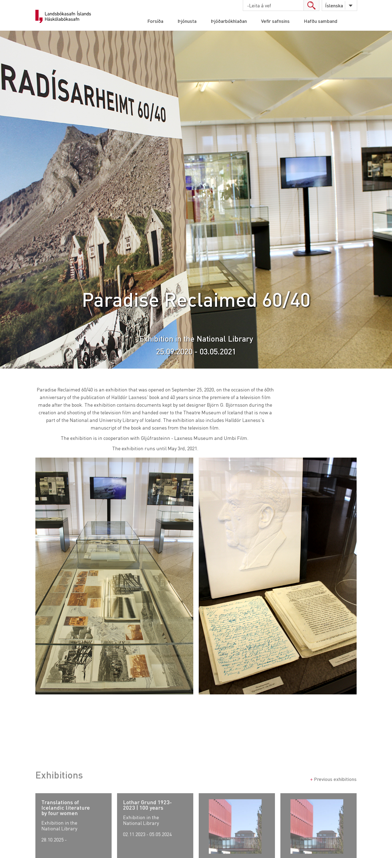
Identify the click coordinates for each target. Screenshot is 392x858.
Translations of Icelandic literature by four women (65, 821)
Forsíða (155, 21)
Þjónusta (187, 21)
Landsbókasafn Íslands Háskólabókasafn (63, 16)
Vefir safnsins (275, 21)
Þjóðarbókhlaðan (229, 21)
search (311, 5)
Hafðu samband (320, 21)
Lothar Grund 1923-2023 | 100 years (147, 818)
